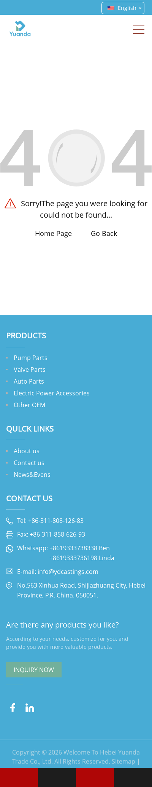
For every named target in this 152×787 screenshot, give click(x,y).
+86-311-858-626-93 (57, 534)
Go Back (104, 233)
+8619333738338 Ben (79, 548)
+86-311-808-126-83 (56, 520)
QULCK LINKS (30, 429)
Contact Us (29, 498)
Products (26, 335)
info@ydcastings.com (68, 571)
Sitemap (123, 766)
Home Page (53, 233)
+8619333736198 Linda (81, 558)
